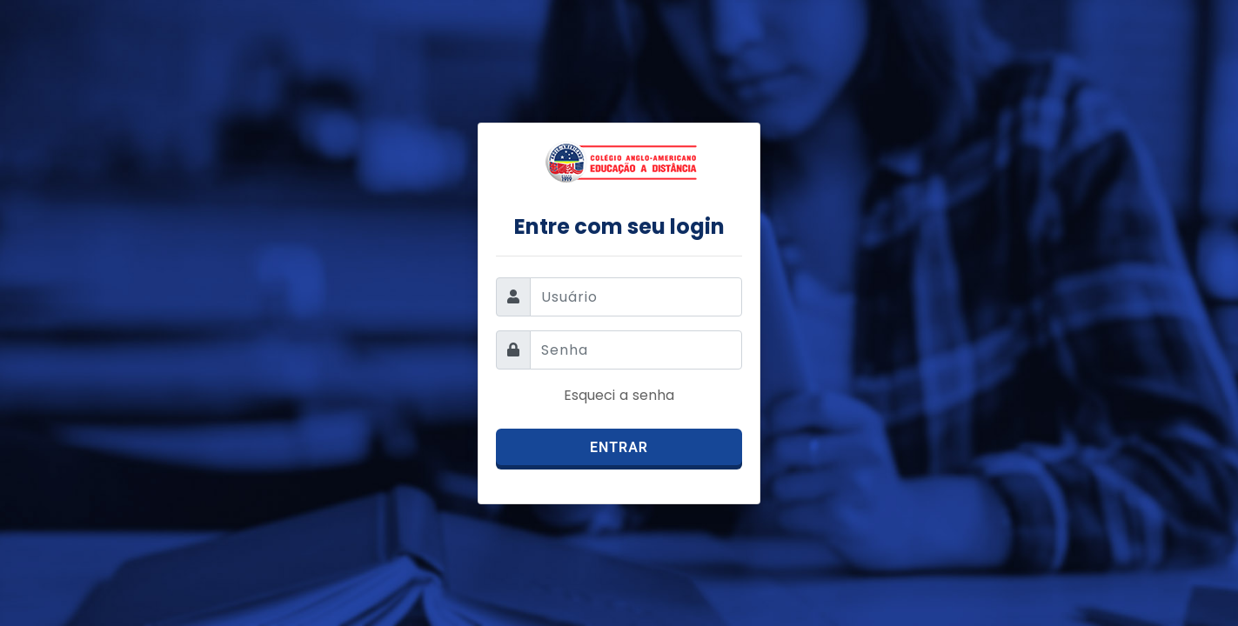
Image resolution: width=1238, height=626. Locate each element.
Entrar (619, 447)
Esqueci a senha (619, 395)
